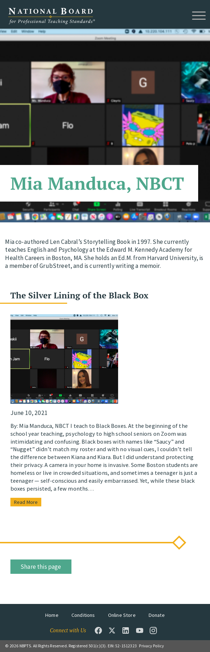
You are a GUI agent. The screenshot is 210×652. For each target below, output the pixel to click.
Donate (157, 615)
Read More (26, 502)
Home (52, 615)
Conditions (83, 615)
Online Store (122, 615)
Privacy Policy (151, 645)
